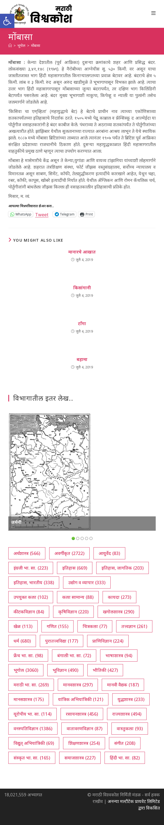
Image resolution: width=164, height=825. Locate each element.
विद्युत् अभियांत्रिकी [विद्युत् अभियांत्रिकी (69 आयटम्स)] (34, 743)
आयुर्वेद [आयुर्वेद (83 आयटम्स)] (109, 553)
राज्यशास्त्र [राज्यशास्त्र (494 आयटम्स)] (126, 714)
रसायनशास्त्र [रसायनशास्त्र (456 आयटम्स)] (82, 714)
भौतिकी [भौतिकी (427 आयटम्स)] (105, 670)
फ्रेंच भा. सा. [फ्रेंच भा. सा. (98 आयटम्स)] (28, 655)
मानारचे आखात (82, 252)
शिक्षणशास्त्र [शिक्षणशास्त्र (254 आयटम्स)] (84, 743)
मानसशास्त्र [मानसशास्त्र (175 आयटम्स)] (29, 699)
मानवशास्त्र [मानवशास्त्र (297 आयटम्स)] (78, 684)
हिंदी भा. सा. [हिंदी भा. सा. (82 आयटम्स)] (125, 757)
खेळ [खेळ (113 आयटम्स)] (23, 626)
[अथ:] (10, 45)
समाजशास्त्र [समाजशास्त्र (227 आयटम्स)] (79, 757)
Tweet (41, 214)
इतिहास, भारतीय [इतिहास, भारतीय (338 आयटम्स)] (34, 582)
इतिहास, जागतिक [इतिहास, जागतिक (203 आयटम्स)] (122, 568)
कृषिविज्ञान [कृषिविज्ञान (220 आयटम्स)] (73, 611)
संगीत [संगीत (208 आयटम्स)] (124, 743)
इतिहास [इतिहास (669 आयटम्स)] (74, 568)
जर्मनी (16, 522)
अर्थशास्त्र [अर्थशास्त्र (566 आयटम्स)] (27, 553)
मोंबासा (35, 45)
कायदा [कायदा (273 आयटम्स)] (119, 597)
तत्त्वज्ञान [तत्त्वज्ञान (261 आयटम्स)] (134, 626)
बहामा (82, 359)
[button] (7, 21)
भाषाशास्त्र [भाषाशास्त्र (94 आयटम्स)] (118, 655)
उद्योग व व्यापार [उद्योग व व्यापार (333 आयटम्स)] (86, 582)
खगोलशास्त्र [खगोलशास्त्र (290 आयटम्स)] (118, 611)
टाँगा (82, 323)
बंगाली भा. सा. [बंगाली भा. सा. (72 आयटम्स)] (74, 655)
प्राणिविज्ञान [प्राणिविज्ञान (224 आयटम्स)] (107, 641)
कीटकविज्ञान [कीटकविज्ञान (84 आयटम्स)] (29, 611)
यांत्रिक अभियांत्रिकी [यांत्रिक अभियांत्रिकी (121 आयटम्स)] (80, 699)
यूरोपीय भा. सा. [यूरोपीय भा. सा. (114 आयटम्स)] (32, 714)
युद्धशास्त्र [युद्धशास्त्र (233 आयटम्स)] (131, 699)
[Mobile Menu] (153, 13)
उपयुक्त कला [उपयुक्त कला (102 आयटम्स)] (31, 597)
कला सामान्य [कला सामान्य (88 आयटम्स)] (77, 597)
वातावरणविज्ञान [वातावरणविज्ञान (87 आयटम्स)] (84, 728)
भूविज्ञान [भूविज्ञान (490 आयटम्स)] (65, 670)
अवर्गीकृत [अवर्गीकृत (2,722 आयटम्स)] (69, 553)
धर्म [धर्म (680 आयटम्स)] (22, 641)
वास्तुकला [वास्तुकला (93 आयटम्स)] (130, 728)
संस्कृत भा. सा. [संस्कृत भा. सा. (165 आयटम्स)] (32, 757)
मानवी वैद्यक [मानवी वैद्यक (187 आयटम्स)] (123, 684)
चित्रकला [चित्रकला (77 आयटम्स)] (95, 626)
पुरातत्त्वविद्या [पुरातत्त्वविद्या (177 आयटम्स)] (61, 641)
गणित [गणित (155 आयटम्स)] (57, 626)
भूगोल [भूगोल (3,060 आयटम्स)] (26, 670)
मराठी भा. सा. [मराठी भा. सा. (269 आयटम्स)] (31, 684)
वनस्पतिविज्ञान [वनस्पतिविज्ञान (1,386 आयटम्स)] (33, 728)
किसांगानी (82, 288)
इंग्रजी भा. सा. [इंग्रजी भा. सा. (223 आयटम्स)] (31, 568)
